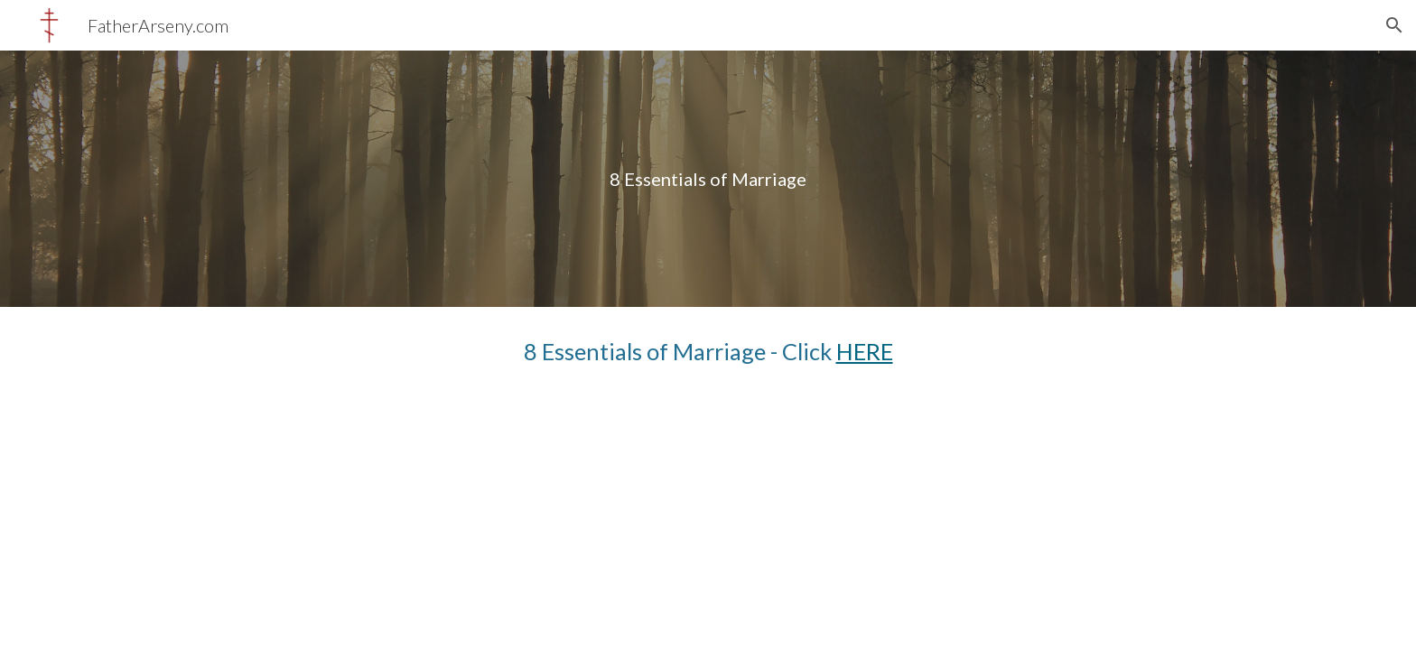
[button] (1394, 25)
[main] (708, 179)
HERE (864, 351)
